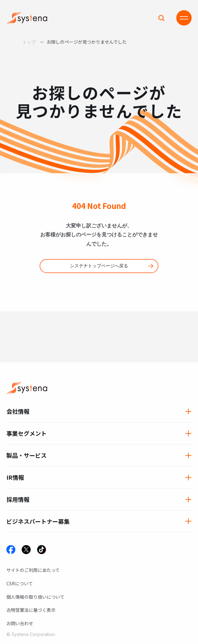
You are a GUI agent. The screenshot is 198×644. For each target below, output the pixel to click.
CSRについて (19, 583)
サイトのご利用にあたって (33, 570)
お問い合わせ (19, 623)
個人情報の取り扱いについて (35, 597)
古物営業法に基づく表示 (31, 610)
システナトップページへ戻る (99, 265)
